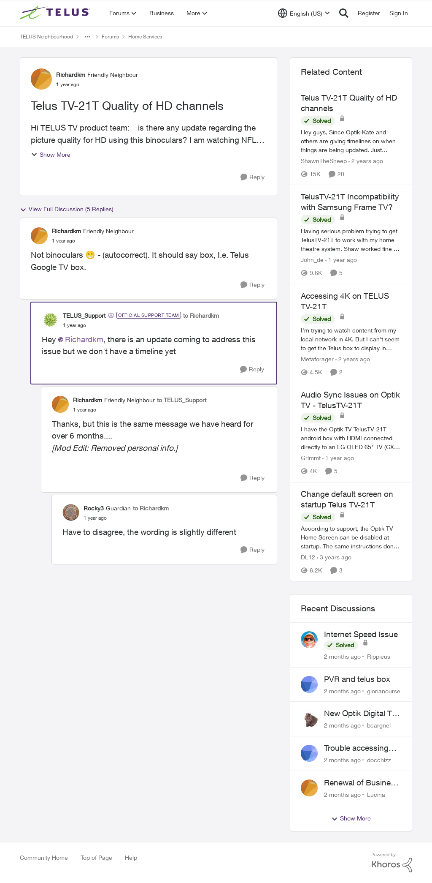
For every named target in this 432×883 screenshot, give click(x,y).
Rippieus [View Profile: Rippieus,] (378, 656)
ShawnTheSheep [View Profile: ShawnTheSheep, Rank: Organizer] (324, 160)
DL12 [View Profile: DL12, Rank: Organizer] (308, 557)
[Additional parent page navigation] (87, 37)
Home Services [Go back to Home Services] (145, 36)
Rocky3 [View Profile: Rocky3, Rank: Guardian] (94, 508)
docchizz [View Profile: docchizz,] (379, 759)
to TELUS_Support (181, 399)
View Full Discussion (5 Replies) (66, 209)
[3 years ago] (334, 557)
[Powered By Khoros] (392, 862)
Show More (50, 154)
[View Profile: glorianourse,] (309, 684)
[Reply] (252, 177)
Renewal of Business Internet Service (361, 783)
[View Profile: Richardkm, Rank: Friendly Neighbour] (41, 79)
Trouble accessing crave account (356, 748)
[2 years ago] (365, 160)
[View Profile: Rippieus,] (309, 639)
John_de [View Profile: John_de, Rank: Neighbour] (312, 260)
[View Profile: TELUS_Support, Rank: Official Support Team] (50, 319)
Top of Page (96, 857)
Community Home (44, 857)
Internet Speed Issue (361, 634)
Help (131, 857)
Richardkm (84, 339)
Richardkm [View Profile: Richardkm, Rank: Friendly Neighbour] (70, 74)
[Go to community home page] (56, 13)
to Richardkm (201, 315)
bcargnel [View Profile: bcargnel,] (379, 725)
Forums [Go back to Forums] (110, 36)
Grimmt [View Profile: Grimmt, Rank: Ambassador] (311, 458)
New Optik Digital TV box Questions (360, 714)
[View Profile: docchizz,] (309, 753)
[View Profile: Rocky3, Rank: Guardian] (70, 512)
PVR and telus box (357, 679)
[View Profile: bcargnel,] (309, 718)
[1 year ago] (341, 260)
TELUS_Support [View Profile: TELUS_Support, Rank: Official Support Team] (84, 315)
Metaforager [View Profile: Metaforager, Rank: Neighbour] (317, 358)
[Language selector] (304, 13)
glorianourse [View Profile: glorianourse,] (383, 690)
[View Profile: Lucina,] (309, 787)
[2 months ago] (342, 656)
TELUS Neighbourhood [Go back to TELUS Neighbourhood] (46, 36)
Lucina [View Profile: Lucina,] (376, 794)
